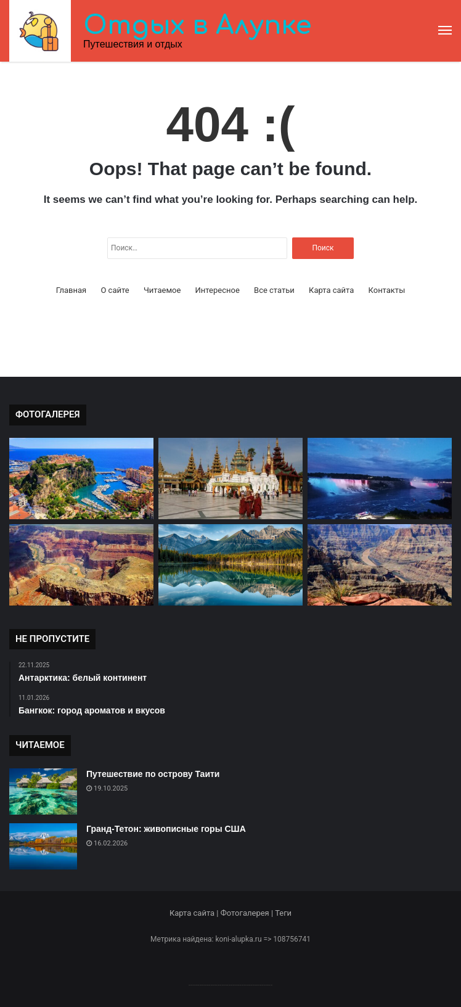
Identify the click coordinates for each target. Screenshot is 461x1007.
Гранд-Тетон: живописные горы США (166, 829)
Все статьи (274, 290)
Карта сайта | (195, 913)
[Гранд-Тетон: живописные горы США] (43, 846)
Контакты (387, 290)
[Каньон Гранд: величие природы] (380, 565)
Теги (283, 913)
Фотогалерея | (248, 913)
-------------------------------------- (231, 984)
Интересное (217, 290)
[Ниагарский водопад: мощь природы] (380, 478)
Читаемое (162, 290)
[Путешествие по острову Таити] (43, 791)
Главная (71, 290)
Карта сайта (331, 290)
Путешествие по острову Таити (152, 774)
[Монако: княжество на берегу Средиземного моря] (81, 478)
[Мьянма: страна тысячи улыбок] (230, 478)
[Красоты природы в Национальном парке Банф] (230, 565)
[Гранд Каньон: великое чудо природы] (81, 565)
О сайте (114, 290)
